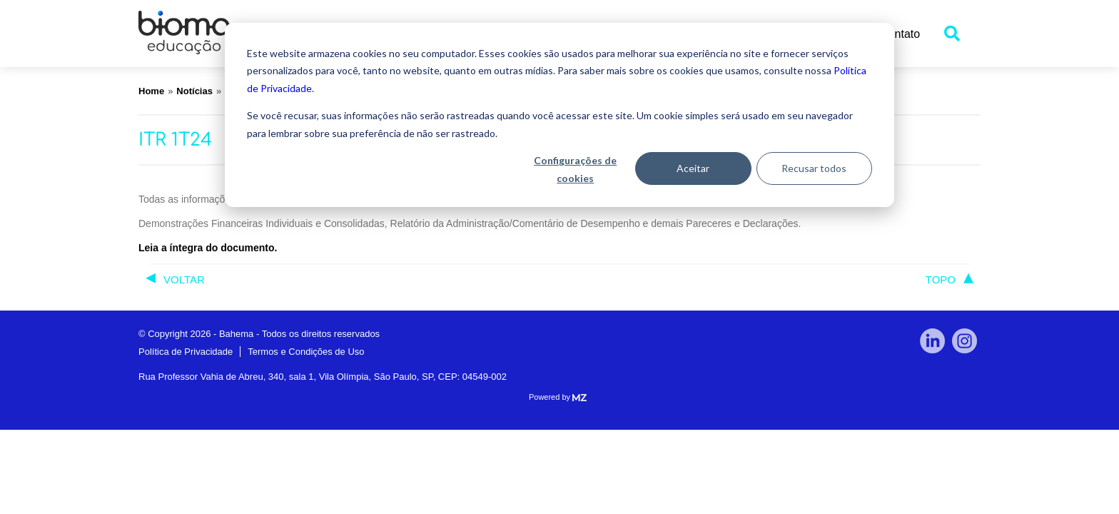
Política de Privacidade (185, 351)
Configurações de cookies (575, 169)
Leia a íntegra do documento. (207, 247)
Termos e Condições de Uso (306, 351)
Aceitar (693, 168)
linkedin (932, 340)
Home (151, 91)
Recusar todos (813, 168)
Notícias (194, 91)
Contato (900, 34)
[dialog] (559, 115)
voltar (184, 279)
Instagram (964, 340)
